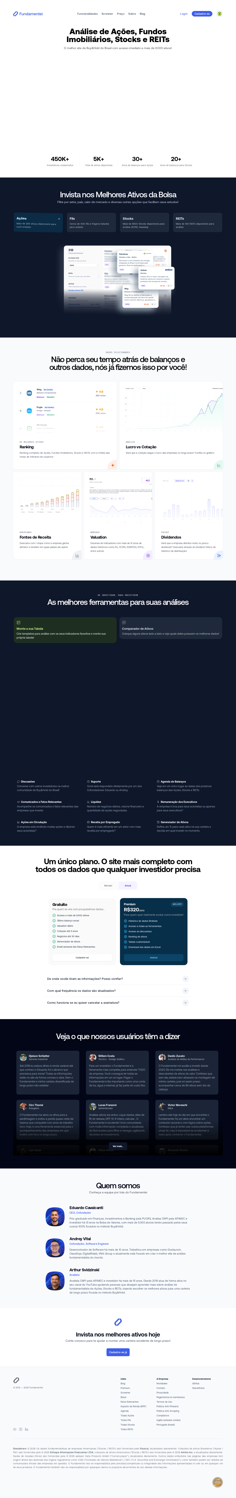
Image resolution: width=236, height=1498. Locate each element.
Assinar (154, 957)
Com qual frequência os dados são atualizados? (118, 991)
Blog (142, 13)
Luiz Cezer (35, 1150)
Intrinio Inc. (187, 1452)
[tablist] (118, 222)
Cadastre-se (202, 13)
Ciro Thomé (36, 1105)
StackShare (198, 1388)
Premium (125, 1388)
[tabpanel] (118, 279)
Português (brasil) (166, 1424)
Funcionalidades (87, 13)
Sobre (132, 13)
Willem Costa (106, 1055)
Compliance (163, 1415)
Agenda (125, 1411)
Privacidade (163, 1392)
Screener (107, 13)
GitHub (195, 1383)
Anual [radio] (128, 885)
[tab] (38, 222)
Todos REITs (127, 1429)
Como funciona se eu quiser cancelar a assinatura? (118, 1002)
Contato (161, 1388)
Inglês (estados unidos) (168, 1420)
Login (184, 13)
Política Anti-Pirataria (167, 1406)
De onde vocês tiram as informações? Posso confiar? (118, 979)
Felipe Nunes (106, 1150)
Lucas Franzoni (107, 1105)
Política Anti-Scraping (168, 1411)
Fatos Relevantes (129, 1401)
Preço (120, 13)
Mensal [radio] (108, 885)
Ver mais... (118, 1146)
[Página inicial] (64, 1380)
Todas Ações (127, 1415)
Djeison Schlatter (39, 1055)
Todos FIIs (126, 1420)
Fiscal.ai (144, 1448)
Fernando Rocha (178, 1150)
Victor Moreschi (177, 1105)
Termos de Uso (164, 1401)
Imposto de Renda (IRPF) (133, 1406)
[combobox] (219, 13)
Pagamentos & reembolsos (171, 1397)
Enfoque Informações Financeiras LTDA (71, 1452)
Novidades (162, 1383)
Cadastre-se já (118, 1352)
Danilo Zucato (176, 1055)
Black (123, 1397)
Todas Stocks (128, 1424)
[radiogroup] (118, 885)
